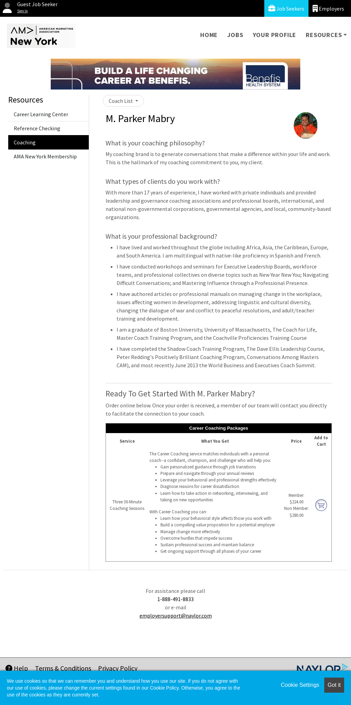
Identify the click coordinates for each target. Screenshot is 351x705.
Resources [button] (324, 35)
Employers (328, 8)
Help (16, 668)
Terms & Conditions (63, 668)
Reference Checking (37, 128)
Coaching (25, 142)
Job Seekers (286, 8)
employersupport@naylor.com (176, 615)
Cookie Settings (300, 685)
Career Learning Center (41, 114)
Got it (334, 685)
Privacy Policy (117, 668)
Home (209, 35)
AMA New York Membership (45, 156)
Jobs (235, 35)
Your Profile (274, 35)
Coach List (121, 100)
